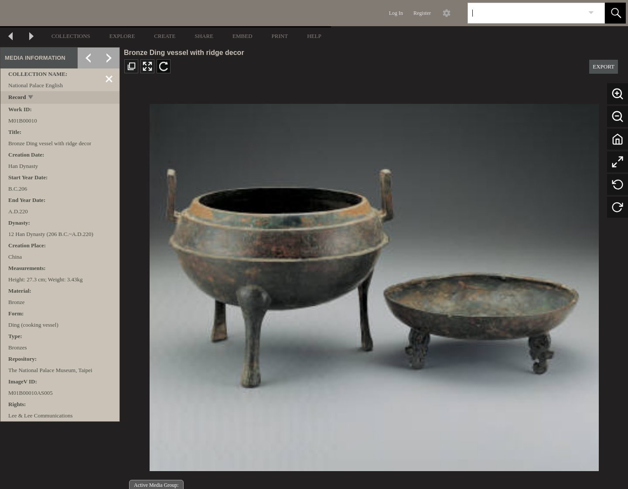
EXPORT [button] (603, 66)
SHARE (204, 36)
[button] (615, 13)
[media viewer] (374, 285)
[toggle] (31, 98)
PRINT (280, 36)
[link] (591, 13)
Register (422, 13)
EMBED (242, 36)
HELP (314, 36)
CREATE (164, 36)
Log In (396, 13)
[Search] (526, 13)
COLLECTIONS (70, 36)
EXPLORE (122, 36)
